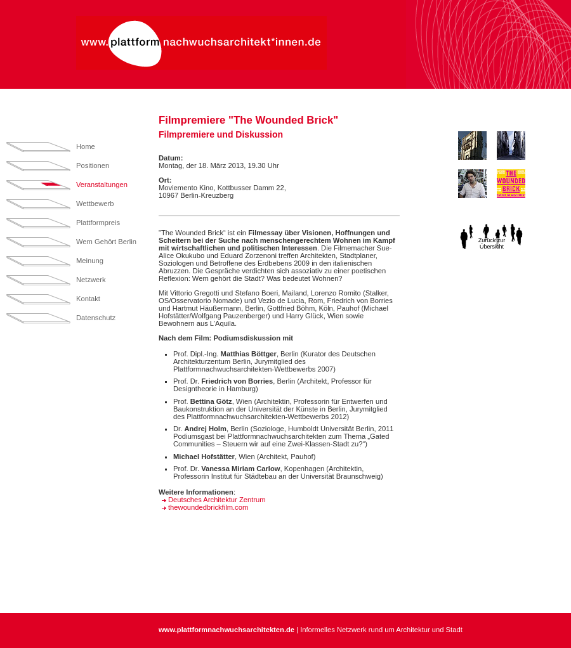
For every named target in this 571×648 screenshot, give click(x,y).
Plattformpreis (98, 222)
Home (85, 146)
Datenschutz (95, 317)
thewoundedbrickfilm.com (208, 507)
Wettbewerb (95, 203)
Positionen (92, 165)
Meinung (89, 260)
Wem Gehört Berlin (106, 241)
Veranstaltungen (102, 184)
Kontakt (88, 298)
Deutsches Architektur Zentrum (217, 499)
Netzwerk (91, 279)
